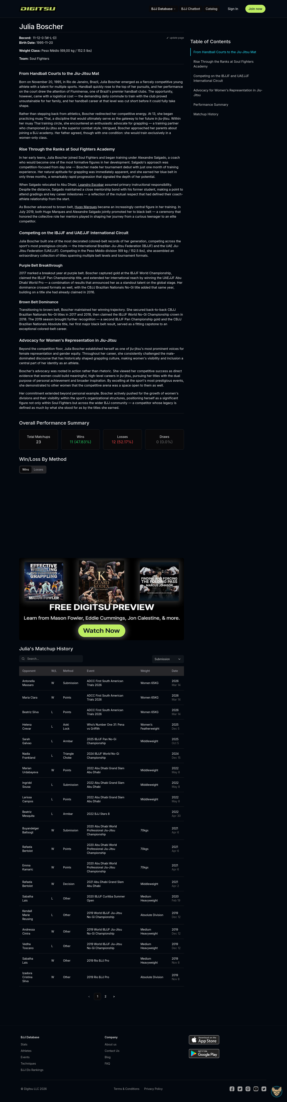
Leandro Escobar (91, 185)
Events (25, 1058)
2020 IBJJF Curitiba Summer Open (106, 899)
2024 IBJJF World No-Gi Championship (103, 756)
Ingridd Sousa (27, 786)
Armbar (68, 742)
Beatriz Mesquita (28, 815)
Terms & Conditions (126, 1090)
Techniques (28, 1064)
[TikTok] (263, 1090)
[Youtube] (256, 1090)
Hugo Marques (86, 207)
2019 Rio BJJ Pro (98, 961)
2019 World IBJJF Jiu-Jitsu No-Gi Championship (104, 916)
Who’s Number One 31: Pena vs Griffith (105, 727)
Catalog (211, 9)
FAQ (107, 1064)
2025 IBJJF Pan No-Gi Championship (101, 742)
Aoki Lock (66, 727)
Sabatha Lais (27, 899)
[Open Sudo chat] (276, 1091)
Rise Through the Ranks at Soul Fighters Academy (224, 64)
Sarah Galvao (26, 742)
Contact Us (112, 1052)
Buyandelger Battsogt (30, 831)
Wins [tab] (25, 469)
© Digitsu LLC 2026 (34, 1090)
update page (175, 37)
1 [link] (97, 997)
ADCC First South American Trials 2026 (105, 684)
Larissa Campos (27, 800)
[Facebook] (232, 1090)
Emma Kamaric (27, 868)
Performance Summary (211, 105)
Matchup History (206, 114)
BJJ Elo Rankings (32, 1071)
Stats (24, 1045)
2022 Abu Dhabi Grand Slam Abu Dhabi (105, 771)
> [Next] (114, 997)
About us (110, 1045)
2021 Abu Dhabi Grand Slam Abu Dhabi (105, 885)
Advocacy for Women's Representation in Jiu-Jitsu (228, 92)
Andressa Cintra (28, 932)
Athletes (26, 1052)
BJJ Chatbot (190, 9)
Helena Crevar (26, 727)
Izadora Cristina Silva (27, 978)
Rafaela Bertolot (27, 850)
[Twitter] (240, 1090)
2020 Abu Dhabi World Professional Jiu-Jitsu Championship (102, 831)
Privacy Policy (153, 1090)
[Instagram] (248, 1090)
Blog (108, 1058)
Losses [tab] (38, 469)
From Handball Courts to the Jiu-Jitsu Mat (225, 52)
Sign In (233, 9)
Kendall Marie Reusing (27, 916)
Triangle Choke (68, 756)
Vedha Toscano (27, 947)
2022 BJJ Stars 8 (98, 815)
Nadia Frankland (28, 756)
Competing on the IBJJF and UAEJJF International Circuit (221, 78)
